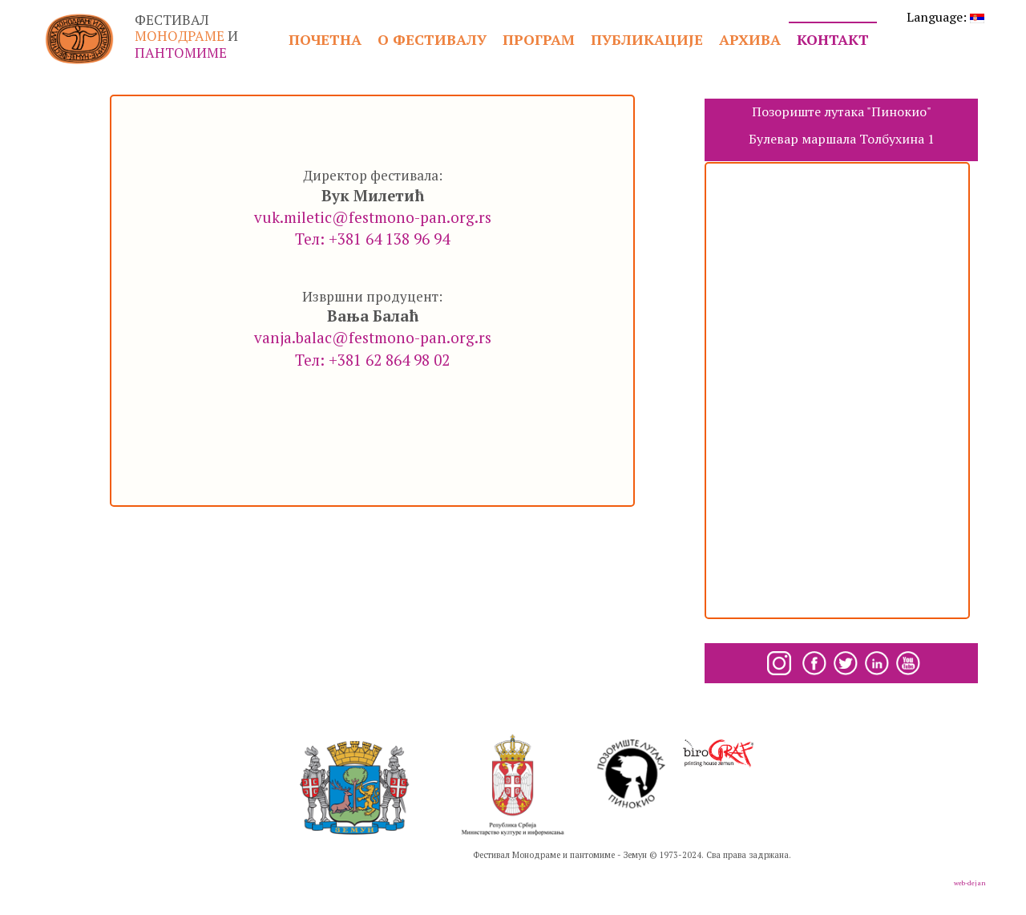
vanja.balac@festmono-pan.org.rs (372, 337)
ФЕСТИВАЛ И (186, 36)
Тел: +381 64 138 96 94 (372, 239)
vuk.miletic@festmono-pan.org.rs (372, 217)
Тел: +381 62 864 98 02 (372, 360)
